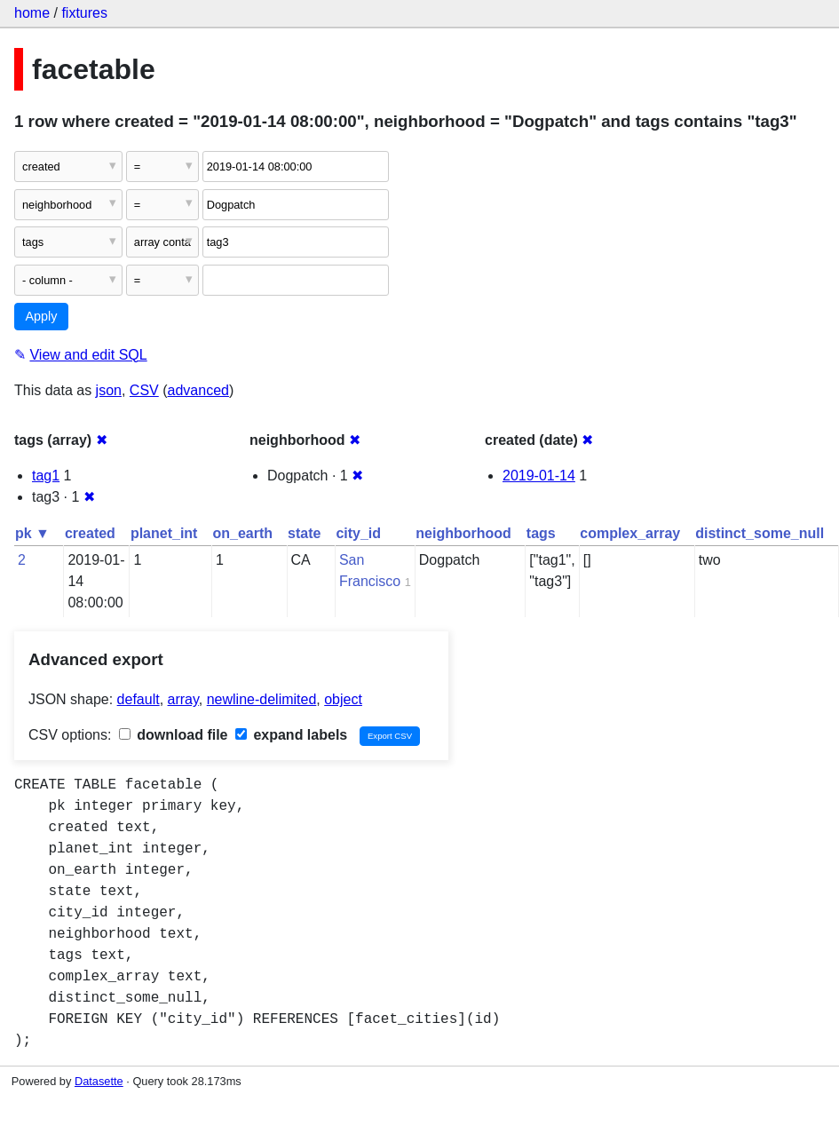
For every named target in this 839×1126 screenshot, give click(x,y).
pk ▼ (32, 533)
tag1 (45, 475)
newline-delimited (262, 699)
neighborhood (463, 533)
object (343, 699)
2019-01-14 (539, 475)
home (32, 12)
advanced (198, 390)
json (109, 390)
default (138, 699)
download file (173, 734)
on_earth (242, 533)
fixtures (84, 12)
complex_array (630, 533)
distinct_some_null (759, 533)
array (183, 699)
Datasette (99, 1081)
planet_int (164, 533)
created (90, 533)
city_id (358, 533)
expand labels (291, 734)
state (304, 533)
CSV (144, 390)
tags (541, 533)
